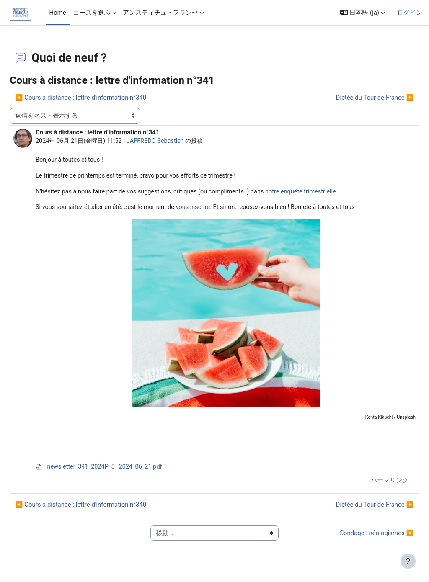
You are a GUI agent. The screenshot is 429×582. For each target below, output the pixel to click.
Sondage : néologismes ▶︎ (357, 535)
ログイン (409, 12)
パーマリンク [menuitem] (369, 483)
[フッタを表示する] (408, 561)
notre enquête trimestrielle (328, 192)
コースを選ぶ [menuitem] (92, 12)
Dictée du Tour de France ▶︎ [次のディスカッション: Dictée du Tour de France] (355, 97)
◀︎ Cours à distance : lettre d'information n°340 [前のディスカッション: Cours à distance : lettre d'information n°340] (100, 97)
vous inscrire (217, 208)
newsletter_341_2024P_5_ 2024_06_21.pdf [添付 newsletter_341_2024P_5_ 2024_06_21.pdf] (121, 469)
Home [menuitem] (57, 12)
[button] (362, 12)
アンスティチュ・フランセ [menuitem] (160, 12)
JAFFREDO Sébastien (180, 141)
